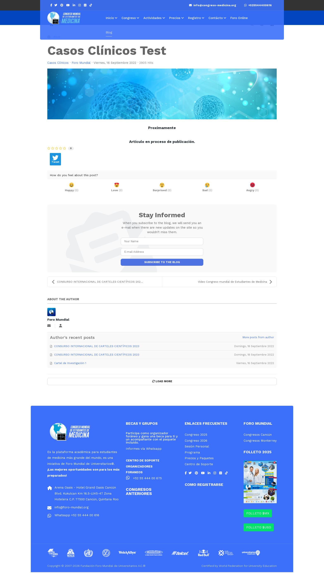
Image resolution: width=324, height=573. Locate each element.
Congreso (129, 18)
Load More (162, 382)
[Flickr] (85, 5)
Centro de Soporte (199, 465)
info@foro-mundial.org (72, 508)
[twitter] (56, 5)
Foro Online (239, 18)
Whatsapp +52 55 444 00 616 (77, 516)
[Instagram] (80, 5)
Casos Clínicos (58, 63)
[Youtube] (68, 5)
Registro (194, 18)
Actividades (152, 18)
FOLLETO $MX (257, 514)
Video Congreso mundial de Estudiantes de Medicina (235, 282)
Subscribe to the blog (162, 262)
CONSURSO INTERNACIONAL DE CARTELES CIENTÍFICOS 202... (97, 282)
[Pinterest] (62, 5)
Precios (174, 18)
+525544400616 (258, 5)
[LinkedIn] (74, 5)
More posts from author (258, 338)
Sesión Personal (197, 447)
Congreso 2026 (196, 441)
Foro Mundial (82, 63)
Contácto (215, 18)
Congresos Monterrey (260, 441)
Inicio (110, 18)
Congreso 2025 (196, 435)
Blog (109, 32)
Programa (192, 453)
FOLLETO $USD (258, 528)
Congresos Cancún (258, 435)
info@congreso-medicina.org (213, 5)
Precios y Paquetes (199, 459)
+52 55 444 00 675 (147, 479)
